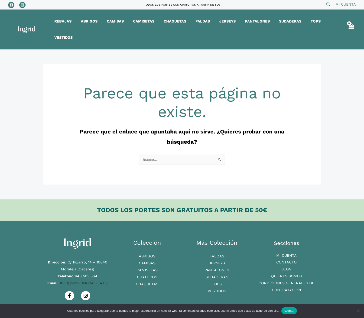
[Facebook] (11, 5)
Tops (217, 268)
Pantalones (217, 254)
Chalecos (147, 261)
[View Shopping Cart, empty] (351, 21)
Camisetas (147, 254)
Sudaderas (216, 261)
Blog (286, 253)
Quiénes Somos (286, 260)
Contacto (286, 246)
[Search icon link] (328, 5)
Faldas (217, 240)
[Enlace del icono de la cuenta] (345, 4)
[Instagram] (22, 5)
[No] (358, 310)
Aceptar (289, 310)
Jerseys (217, 247)
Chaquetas (147, 268)
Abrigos (147, 240)
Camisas (147, 247)
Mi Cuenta (286, 239)
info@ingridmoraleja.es (84, 267)
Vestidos (217, 275)
